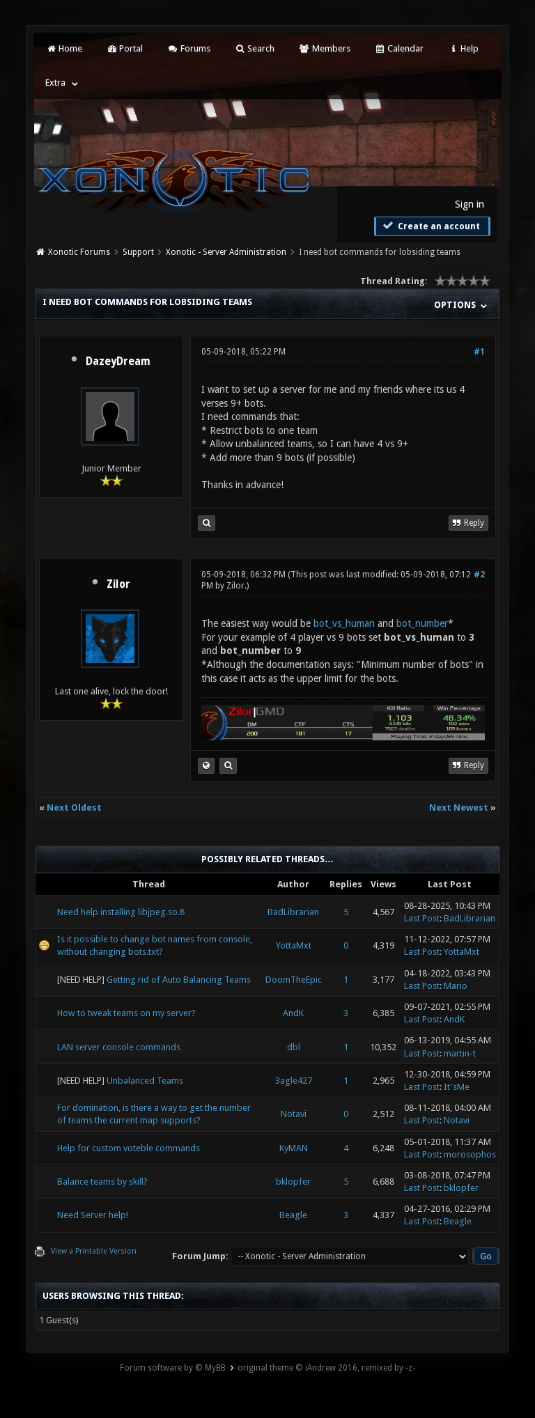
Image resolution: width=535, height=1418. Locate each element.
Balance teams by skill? (102, 1181)
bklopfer (293, 1181)
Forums (188, 48)
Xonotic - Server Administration (226, 252)
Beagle (293, 1215)
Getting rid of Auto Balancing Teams (179, 979)
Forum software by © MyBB (173, 1368)
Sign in (469, 204)
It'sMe (457, 1087)
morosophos (470, 1154)
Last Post (422, 918)
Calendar (399, 48)
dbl (293, 1047)
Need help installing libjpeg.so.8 (121, 912)
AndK (293, 1013)
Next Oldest (74, 807)
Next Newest (458, 807)
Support (138, 252)
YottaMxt (293, 945)
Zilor (118, 584)
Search (254, 48)
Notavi (294, 1114)
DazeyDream (118, 361)
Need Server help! (92, 1215)
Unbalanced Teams (145, 1080)
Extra (55, 82)
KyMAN (293, 1148)
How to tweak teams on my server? (126, 1013)
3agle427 (293, 1080)
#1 (479, 352)
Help (463, 48)
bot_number (422, 623)
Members (324, 48)
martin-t (460, 1053)
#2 (479, 574)
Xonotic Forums (79, 252)
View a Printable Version (94, 1251)
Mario (455, 986)
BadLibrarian (293, 912)
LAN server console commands (118, 1047)
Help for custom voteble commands (128, 1148)
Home (63, 48)
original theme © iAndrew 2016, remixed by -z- (326, 1368)
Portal (125, 48)
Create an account (430, 225)
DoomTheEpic (293, 979)
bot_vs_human (344, 623)
